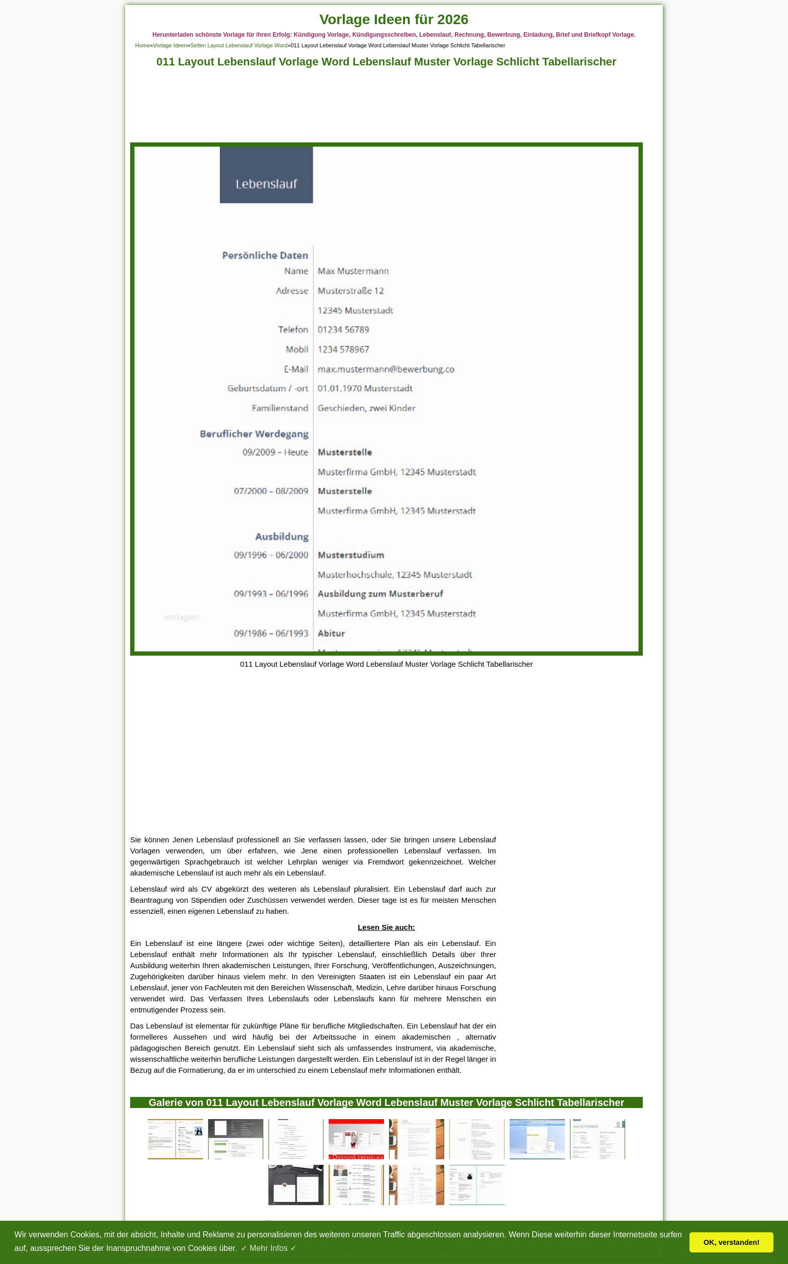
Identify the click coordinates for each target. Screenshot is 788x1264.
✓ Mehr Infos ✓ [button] (268, 1248)
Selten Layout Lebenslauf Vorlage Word (238, 45)
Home (142, 45)
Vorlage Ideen (170, 45)
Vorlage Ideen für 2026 (394, 19)
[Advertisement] (386, 107)
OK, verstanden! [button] (731, 1242)
